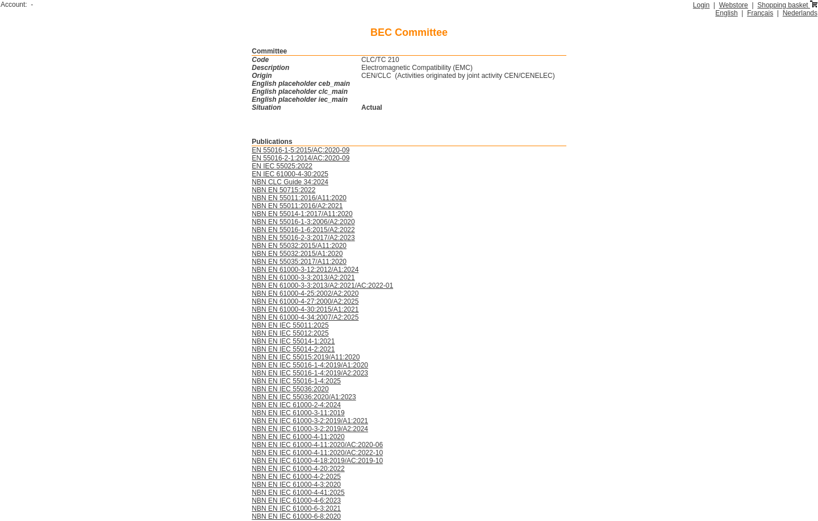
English (726, 13)
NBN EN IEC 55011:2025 (290, 325)
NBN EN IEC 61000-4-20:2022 (298, 469)
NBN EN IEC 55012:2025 (290, 333)
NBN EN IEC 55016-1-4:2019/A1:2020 (310, 365)
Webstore (733, 5)
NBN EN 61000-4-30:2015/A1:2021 (305, 309)
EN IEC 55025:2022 (282, 166)
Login (701, 5)
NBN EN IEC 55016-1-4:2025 (296, 381)
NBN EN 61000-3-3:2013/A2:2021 (303, 278)
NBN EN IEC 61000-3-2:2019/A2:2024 (310, 429)
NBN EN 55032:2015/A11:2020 (299, 246)
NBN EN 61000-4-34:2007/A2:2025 (305, 317)
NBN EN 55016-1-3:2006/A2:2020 (303, 222)
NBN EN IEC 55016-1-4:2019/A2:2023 (310, 373)
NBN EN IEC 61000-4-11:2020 (298, 437)
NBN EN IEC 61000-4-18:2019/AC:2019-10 (317, 461)
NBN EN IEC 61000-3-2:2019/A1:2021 (310, 421)
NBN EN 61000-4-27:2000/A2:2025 (305, 301)
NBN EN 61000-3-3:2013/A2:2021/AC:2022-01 (322, 286)
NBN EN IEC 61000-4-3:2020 (296, 485)
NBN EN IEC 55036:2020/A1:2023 (304, 397)
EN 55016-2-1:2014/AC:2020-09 (300, 158)
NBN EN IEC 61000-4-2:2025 (296, 477)
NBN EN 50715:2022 (283, 190)
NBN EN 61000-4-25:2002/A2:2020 (305, 293)
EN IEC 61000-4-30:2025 (290, 174)
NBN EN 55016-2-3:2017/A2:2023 (303, 238)
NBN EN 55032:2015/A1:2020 (297, 254)
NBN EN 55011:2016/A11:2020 (299, 198)
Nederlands (800, 13)
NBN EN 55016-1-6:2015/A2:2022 (303, 230)
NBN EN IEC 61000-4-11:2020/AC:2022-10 (317, 453)
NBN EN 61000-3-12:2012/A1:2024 (305, 270)
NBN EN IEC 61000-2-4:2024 (296, 405)
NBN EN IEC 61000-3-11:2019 (298, 413)
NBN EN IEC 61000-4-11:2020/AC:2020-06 (317, 445)
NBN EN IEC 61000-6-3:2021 (296, 508)
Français (760, 13)
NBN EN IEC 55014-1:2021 (293, 341)
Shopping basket (787, 5)
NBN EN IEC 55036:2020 (290, 389)
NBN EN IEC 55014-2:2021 (293, 349)
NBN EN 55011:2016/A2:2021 (297, 206)
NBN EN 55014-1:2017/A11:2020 (302, 214)
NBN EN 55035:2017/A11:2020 (299, 262)
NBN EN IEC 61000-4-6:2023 (296, 501)
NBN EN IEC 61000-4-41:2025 (298, 493)
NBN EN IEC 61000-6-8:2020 (296, 516)
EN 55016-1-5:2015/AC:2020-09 (300, 150)
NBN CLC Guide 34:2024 (290, 182)
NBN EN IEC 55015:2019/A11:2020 (306, 357)
